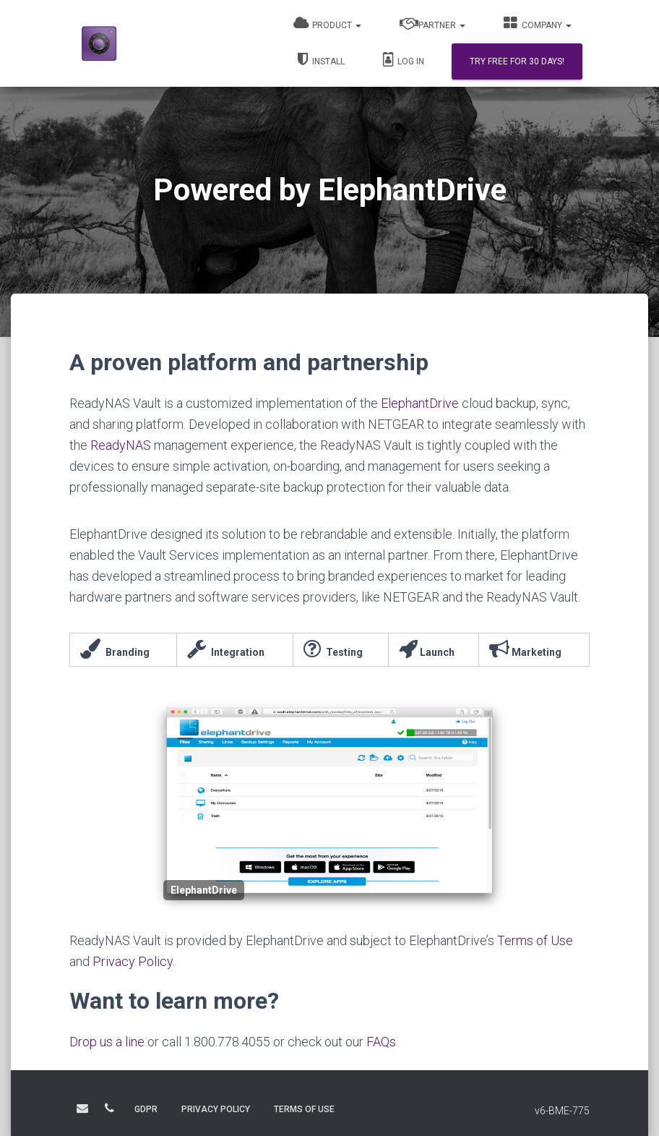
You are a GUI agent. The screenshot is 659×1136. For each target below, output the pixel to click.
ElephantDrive (420, 403)
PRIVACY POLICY (215, 1109)
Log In (403, 59)
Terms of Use (535, 940)
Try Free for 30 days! (517, 61)
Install (321, 59)
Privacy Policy (132, 961)
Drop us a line (107, 1041)
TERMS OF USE (304, 1109)
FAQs (381, 1041)
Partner (432, 23)
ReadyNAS (120, 445)
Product (327, 23)
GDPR (146, 1109)
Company (538, 23)
